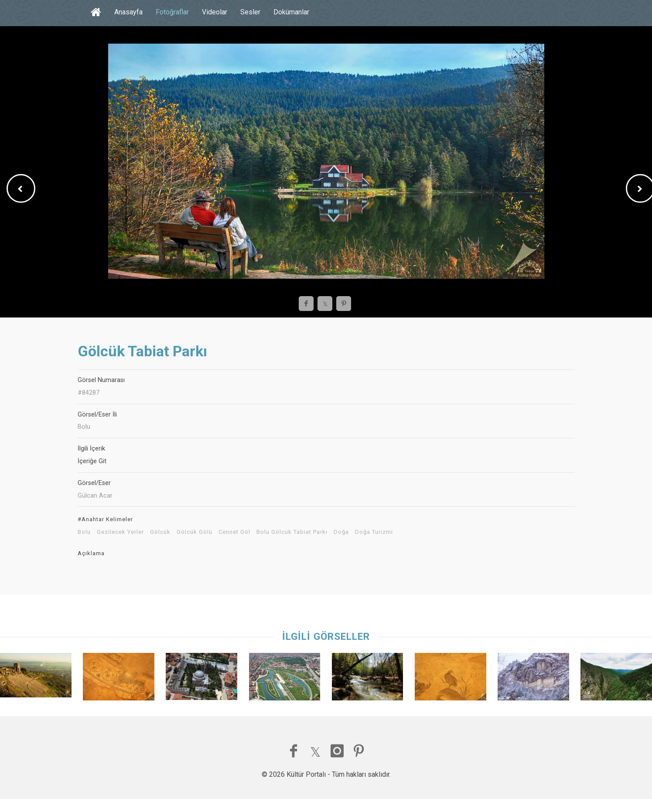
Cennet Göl (234, 532)
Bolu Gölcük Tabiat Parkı (292, 532)
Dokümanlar (291, 12)
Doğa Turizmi (374, 532)
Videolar (214, 12)
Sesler (250, 12)
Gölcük (160, 532)
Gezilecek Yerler (120, 532)
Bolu (84, 532)
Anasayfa (128, 12)
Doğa (341, 532)
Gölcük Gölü (194, 532)
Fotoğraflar (172, 12)
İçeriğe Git (92, 461)
